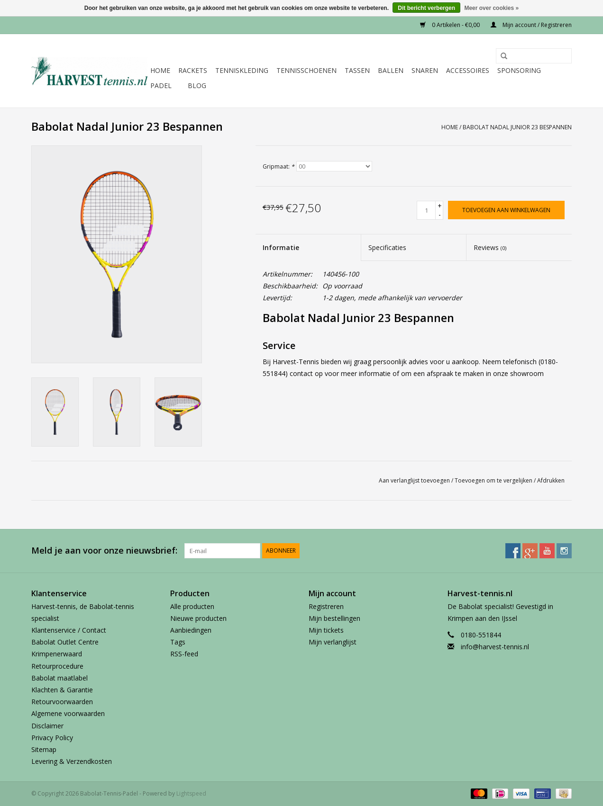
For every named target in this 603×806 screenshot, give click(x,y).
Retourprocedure (57, 666)
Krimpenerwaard (56, 653)
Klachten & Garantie (62, 689)
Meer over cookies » (491, 8)
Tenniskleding (241, 70)
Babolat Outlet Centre (65, 641)
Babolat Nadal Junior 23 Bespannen (517, 127)
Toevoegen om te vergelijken (494, 480)
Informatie (281, 247)
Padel (161, 85)
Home (160, 70)
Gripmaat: (278, 166)
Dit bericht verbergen (426, 8)
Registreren (326, 606)
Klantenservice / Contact (68, 630)
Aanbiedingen (190, 630)
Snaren (424, 70)
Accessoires (467, 70)
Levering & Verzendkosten (71, 761)
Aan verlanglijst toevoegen (414, 480)
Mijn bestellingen (334, 618)
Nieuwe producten (198, 618)
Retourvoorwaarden (62, 701)
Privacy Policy (52, 737)
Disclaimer (47, 725)
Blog (197, 85)
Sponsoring (519, 70)
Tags (177, 641)
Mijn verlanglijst (332, 641)
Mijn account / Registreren (531, 25)
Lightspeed (191, 793)
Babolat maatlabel (59, 677)
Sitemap (43, 749)
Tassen (357, 70)
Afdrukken (551, 480)
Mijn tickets (326, 630)
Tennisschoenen (306, 70)
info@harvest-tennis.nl (495, 646)
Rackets (192, 70)
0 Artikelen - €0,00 (450, 25)
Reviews (490, 247)
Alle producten (192, 606)
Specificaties (387, 247)
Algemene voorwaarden (68, 713)
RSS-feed (184, 653)
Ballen (390, 70)
